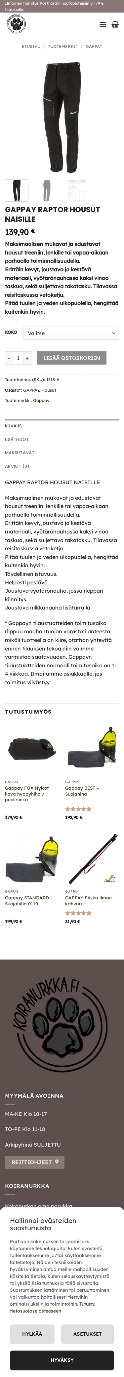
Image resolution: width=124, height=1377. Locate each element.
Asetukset (87, 1334)
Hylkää (32, 1334)
